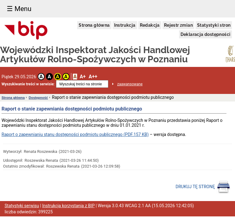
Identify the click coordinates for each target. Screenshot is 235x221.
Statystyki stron (213, 25)
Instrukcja (125, 25)
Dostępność (38, 97)
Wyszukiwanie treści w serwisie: (28, 84)
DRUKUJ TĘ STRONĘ (203, 187)
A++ (93, 76)
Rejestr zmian (178, 25)
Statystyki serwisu (22, 205)
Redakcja (150, 25)
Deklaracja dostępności (206, 34)
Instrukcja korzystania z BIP (68, 205)
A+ (82, 76)
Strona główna (94, 25)
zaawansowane (130, 84)
